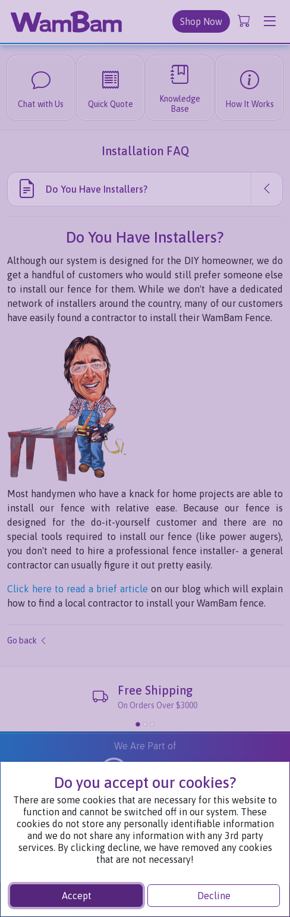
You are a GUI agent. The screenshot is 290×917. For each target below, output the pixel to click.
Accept (77, 895)
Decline (214, 895)
